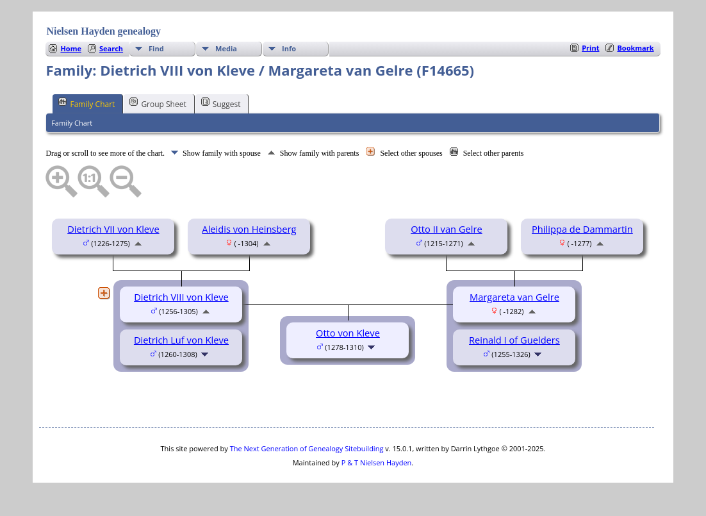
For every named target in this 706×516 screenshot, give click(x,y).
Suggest (221, 103)
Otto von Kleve (348, 332)
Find (156, 48)
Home (70, 48)
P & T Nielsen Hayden (376, 462)
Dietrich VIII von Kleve (181, 296)
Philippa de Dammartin (582, 228)
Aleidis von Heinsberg (249, 228)
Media (226, 48)
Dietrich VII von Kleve (113, 228)
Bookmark (635, 48)
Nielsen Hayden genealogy (103, 31)
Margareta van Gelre (514, 296)
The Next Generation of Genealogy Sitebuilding (307, 448)
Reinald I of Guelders (514, 339)
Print (590, 48)
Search (111, 48)
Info (289, 48)
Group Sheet (157, 103)
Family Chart (86, 103)
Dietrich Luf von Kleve (181, 339)
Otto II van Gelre (446, 228)
